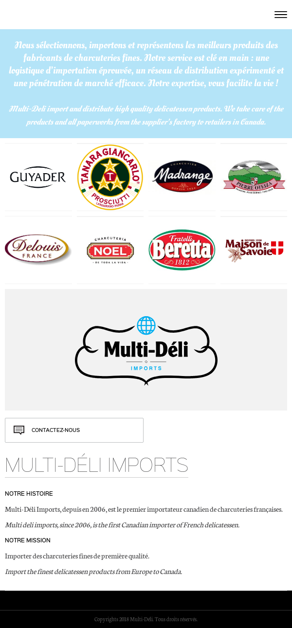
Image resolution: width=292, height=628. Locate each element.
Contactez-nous (56, 430)
